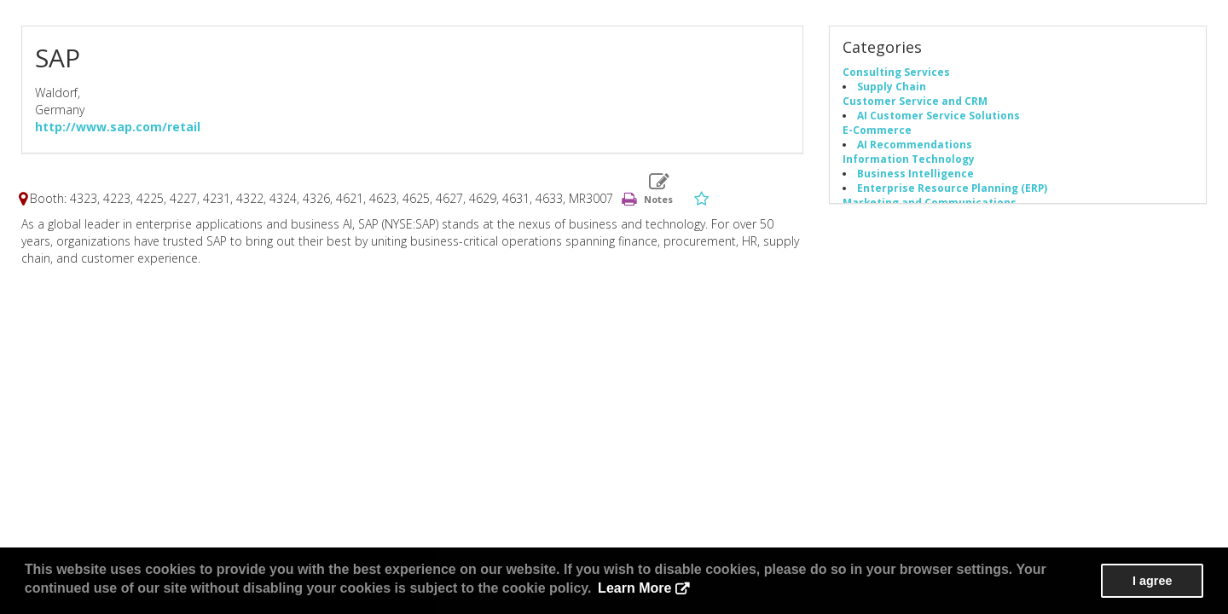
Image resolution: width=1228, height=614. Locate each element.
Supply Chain (891, 86)
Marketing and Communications (930, 202)
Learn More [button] (634, 588)
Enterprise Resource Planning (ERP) (952, 187)
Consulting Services (896, 71)
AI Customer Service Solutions (938, 115)
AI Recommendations (914, 144)
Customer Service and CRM (915, 100)
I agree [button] (1152, 581)
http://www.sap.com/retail (117, 127)
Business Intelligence (915, 173)
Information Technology (909, 158)
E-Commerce (877, 129)
